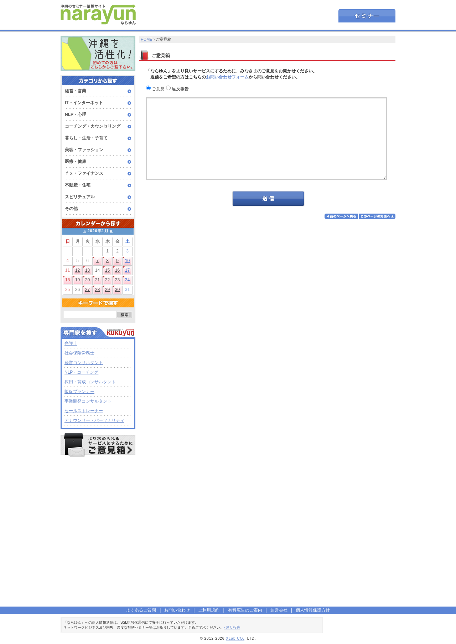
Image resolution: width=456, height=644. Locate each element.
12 (77, 270)
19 (77, 279)
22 (107, 279)
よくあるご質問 (141, 610)
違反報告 (177, 88)
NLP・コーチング (81, 372)
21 (97, 279)
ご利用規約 (208, 610)
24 (127, 279)
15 (107, 270)
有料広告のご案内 (245, 610)
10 (127, 260)
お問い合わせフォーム (227, 77)
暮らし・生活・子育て (86, 138)
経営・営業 (75, 90)
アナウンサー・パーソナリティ (94, 420)
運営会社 (278, 610)
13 (87, 270)
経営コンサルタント (83, 362)
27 (87, 289)
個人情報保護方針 (313, 610)
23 (117, 279)
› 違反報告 (232, 627)
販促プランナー (79, 391)
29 (107, 289)
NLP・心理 (75, 114)
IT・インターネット (84, 102)
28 (97, 289)
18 (67, 279)
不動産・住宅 (77, 185)
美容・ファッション (84, 149)
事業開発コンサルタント (88, 401)
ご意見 (155, 88)
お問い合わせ (177, 610)
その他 (71, 208)
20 (87, 279)
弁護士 (70, 343)
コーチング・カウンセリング (92, 126)
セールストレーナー (83, 410)
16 (117, 270)
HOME (146, 39)
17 (127, 270)
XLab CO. (235, 638)
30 (117, 289)
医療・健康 (75, 161)
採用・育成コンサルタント (90, 381)
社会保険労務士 (79, 353)
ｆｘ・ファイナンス (84, 173)
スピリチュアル (80, 196)
